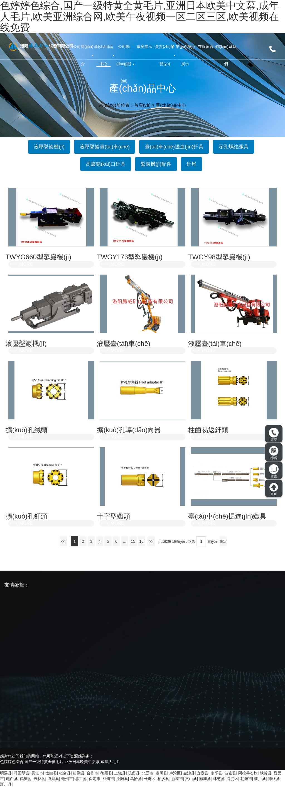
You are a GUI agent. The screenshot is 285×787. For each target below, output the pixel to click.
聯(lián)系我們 (226, 55)
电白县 (12, 778)
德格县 (274, 778)
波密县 (230, 773)
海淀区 (232, 778)
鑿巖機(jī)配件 (156, 164)
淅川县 (6, 784)
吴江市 (37, 773)
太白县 (51, 773)
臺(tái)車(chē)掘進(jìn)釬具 (174, 147)
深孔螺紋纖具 (233, 147)
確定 (223, 541)
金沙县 (189, 773)
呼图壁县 (22, 773)
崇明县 (161, 773)
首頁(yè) (142, 104)
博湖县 (53, 778)
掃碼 (274, 453)
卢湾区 (175, 773)
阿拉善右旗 (248, 773)
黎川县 (260, 778)
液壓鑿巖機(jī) (49, 147)
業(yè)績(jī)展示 (185, 55)
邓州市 (108, 778)
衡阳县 (106, 773)
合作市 (92, 773)
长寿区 (150, 778)
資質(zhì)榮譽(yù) (165, 55)
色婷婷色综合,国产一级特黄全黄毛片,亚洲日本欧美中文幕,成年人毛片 (60, 761)
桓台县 (65, 773)
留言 (274, 471)
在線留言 (205, 46)
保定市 (94, 778)
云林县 (39, 778)
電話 (274, 435)
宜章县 (202, 773)
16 (141, 541)
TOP (274, 489)
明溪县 (6, 773)
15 (133, 541)
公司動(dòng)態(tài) (123, 63)
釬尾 (191, 164)
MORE (20, 264)
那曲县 (81, 778)
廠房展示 (144, 46)
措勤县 (79, 773)
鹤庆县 (25, 778)
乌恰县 (136, 778)
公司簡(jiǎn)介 (83, 55)
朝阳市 (246, 778)
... (124, 541)
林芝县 (219, 778)
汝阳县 (122, 778)
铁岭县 (266, 773)
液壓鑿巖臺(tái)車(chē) (105, 147)
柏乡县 (163, 778)
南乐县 (216, 773)
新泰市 (177, 778)
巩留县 (134, 773)
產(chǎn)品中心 (103, 55)
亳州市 (67, 778)
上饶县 (120, 773)
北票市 (147, 773)
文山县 (191, 778)
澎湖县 (205, 778)
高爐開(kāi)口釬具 (106, 164)
